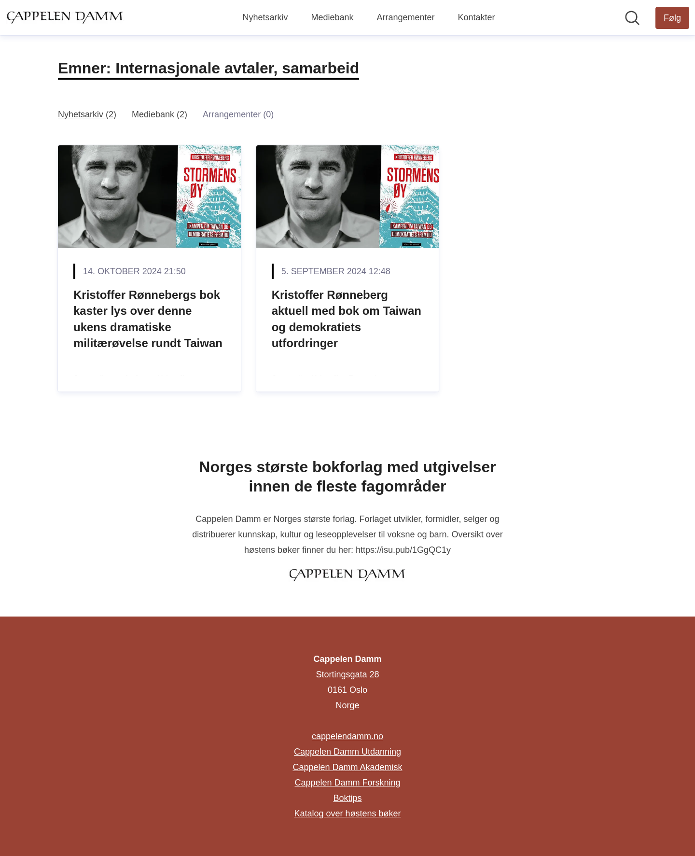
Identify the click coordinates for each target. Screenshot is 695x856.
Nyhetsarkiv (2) (87, 114)
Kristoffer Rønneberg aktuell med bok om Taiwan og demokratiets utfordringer (346, 319)
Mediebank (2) (159, 114)
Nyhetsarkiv (265, 17)
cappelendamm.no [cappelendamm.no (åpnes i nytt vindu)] (347, 736)
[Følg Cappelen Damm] (672, 18)
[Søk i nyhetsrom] (632, 18)
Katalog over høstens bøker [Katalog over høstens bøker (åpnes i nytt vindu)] (347, 813)
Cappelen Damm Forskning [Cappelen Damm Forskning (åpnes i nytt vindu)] (347, 782)
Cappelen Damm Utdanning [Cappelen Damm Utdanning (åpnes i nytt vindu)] (347, 752)
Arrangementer (405, 17)
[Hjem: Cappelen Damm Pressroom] (65, 17)
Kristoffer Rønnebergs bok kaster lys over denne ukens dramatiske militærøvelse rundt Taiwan (147, 319)
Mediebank (332, 17)
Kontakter (476, 17)
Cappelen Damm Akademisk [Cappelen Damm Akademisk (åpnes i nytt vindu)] (347, 767)
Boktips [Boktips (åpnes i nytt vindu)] (347, 798)
